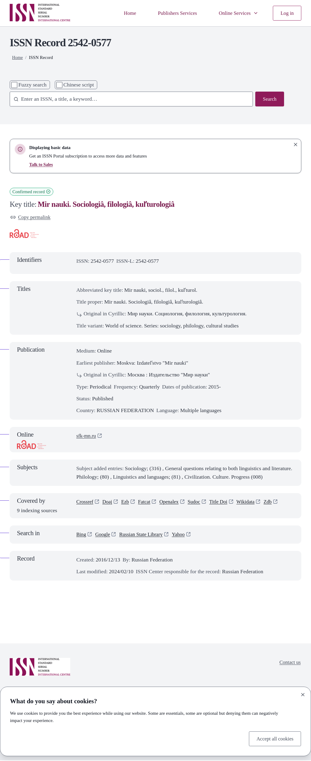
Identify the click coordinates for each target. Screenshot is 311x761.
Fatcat (147, 503)
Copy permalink (31, 217)
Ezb (127, 503)
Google (104, 535)
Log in (287, 13)
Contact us (289, 663)
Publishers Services (173, 13)
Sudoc (199, 503)
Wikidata (253, 503)
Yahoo (183, 535)
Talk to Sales (41, 164)
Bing (81, 535)
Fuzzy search (32, 85)
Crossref (85, 503)
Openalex (173, 503)
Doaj (109, 503)
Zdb (276, 503)
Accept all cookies (273, 738)
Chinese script (78, 85)
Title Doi (224, 503)
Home (123, 13)
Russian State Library (144, 535)
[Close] (302, 693)
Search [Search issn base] (269, 99)
